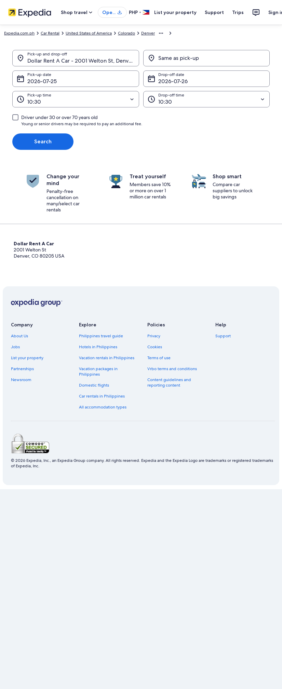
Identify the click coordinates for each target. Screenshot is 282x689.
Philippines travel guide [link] (101, 336)
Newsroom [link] (21, 379)
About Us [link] (19, 336)
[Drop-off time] (206, 99)
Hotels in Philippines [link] (98, 347)
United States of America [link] (89, 33)
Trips (238, 12)
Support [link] (223, 336)
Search (43, 141)
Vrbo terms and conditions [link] (172, 369)
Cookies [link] (154, 347)
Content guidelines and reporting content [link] (169, 382)
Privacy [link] (153, 336)
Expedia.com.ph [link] (19, 33)
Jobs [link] (15, 347)
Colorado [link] (126, 33)
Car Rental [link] (50, 33)
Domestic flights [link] (94, 385)
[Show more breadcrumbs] (161, 33)
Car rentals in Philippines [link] (102, 396)
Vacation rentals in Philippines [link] (106, 358)
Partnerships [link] (22, 369)
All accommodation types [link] (102, 407)
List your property (175, 12)
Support (214, 12)
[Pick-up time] (75, 99)
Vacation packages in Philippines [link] (98, 371)
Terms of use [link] (159, 358)
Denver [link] (148, 33)
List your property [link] (27, 358)
